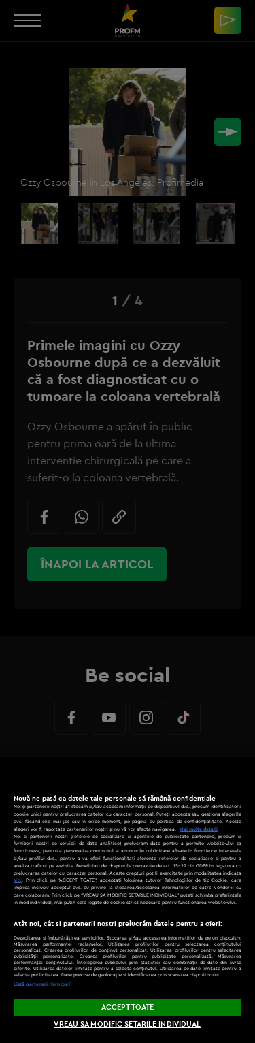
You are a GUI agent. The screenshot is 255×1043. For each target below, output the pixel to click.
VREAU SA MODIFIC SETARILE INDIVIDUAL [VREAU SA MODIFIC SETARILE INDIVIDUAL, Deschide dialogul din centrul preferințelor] (127, 1024)
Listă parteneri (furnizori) (43, 984)
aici (18, 880)
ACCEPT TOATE (127, 1007)
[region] (127, 900)
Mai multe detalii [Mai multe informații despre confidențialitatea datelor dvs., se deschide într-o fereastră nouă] (199, 829)
